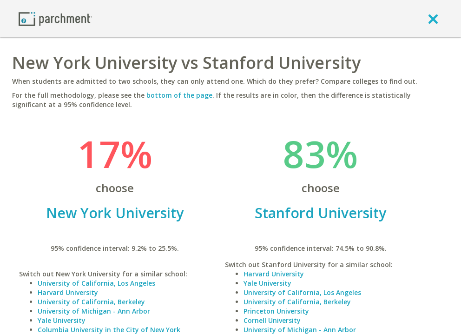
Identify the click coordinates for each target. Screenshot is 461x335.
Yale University (62, 320)
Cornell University (272, 320)
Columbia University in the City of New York (109, 329)
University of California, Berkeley (91, 301)
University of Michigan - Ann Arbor (94, 311)
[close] (433, 18)
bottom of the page (179, 95)
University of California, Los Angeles (96, 283)
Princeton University (276, 311)
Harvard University (68, 292)
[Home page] (55, 18)
